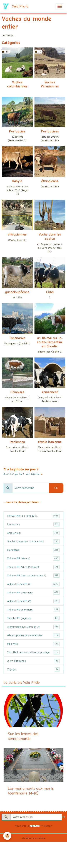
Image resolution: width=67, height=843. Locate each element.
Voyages (33, 669)
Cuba (50, 292)
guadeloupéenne (17, 292)
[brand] (16, 6)
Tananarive (17, 338)
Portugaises (50, 131)
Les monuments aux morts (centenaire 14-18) (31, 791)
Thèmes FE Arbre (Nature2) (33, 567)
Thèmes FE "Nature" (33, 558)
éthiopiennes (17, 234)
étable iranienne (50, 442)
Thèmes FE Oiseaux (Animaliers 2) (33, 575)
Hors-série (33, 550)
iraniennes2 (49, 392)
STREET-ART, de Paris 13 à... (33, 516)
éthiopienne (49, 181)
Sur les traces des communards (33, 541)
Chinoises (17, 392)
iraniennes (17, 442)
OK (56, 488)
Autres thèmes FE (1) (33, 601)
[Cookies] (7, 836)
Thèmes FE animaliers (33, 610)
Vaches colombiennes (17, 84)
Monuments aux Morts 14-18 (33, 627)
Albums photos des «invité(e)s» (33, 635)
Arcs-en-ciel (33, 533)
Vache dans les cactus (50, 237)
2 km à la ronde (33, 661)
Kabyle (17, 181)
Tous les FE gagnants (33, 618)
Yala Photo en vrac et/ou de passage (33, 652)
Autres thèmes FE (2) (33, 584)
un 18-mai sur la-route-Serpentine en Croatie (50, 342)
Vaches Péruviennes (50, 84)
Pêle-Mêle (33, 644)
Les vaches (33, 524)
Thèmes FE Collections (33, 593)
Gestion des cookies (33, 838)
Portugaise (17, 131)
